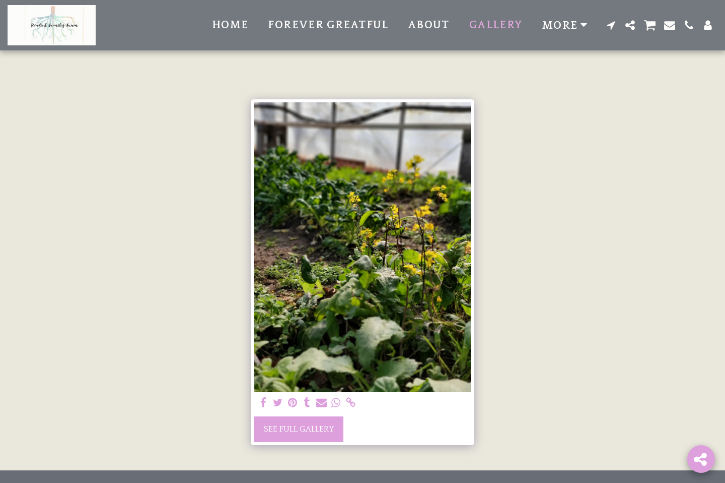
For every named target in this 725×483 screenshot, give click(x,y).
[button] (611, 25)
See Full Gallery (299, 429)
